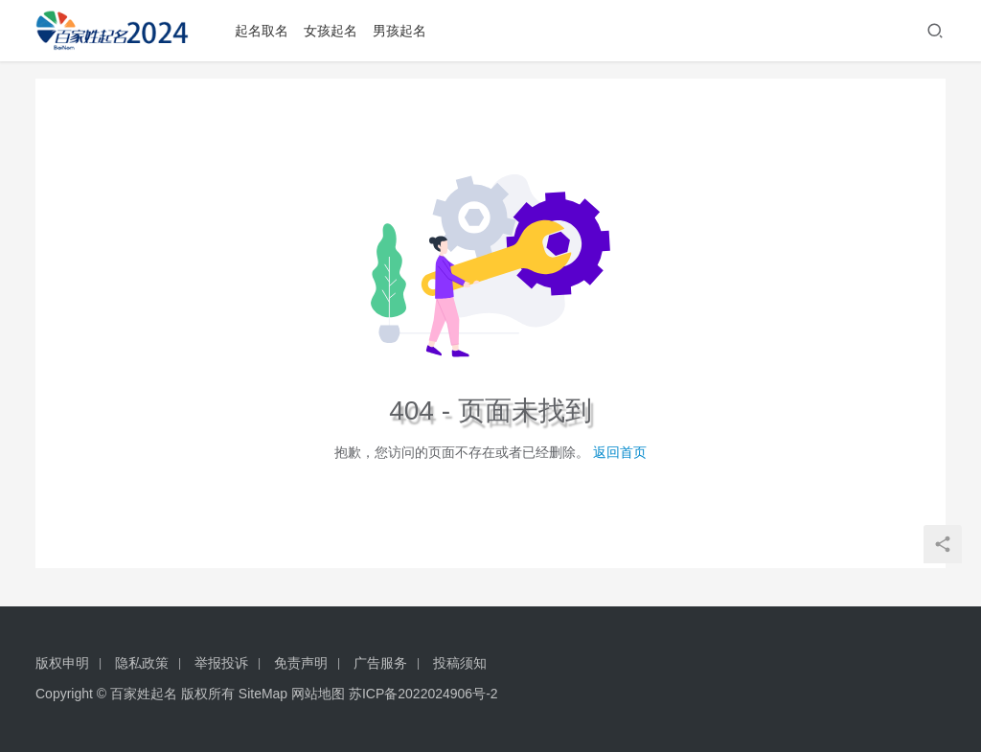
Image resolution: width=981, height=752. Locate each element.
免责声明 (301, 663)
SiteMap (263, 693)
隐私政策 (142, 663)
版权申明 (62, 663)
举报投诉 (221, 663)
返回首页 (620, 452)
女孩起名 (337, 30)
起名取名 (268, 30)
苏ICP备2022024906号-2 (423, 693)
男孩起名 (406, 30)
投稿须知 (460, 663)
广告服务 (380, 663)
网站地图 (318, 693)
